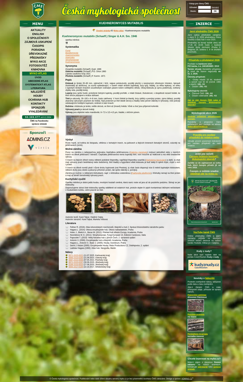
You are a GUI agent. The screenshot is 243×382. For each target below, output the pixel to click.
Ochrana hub (38, 99)
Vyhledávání (38, 111)
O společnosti (38, 38)
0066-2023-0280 (76, 258)
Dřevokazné (38, 53)
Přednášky (38, 57)
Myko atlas (38, 73)
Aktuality (38, 30)
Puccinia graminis (196, 314)
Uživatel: (193, 7)
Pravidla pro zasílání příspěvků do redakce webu (204, 136)
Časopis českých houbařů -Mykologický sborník (204, 157)
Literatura (38, 88)
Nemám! (215, 7)
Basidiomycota (71, 53)
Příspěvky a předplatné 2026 (204, 60)
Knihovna (38, 69)
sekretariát (203, 367)
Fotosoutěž (38, 65)
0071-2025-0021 (76, 255)
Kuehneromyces (72, 62)
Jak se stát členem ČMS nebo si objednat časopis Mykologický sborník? (204, 102)
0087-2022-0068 (76, 260)
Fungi (67, 50)
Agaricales (70, 57)
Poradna (38, 49)
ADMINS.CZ (186, 379)
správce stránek (39, 124)
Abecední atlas (38, 81)
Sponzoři (38, 107)
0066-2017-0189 (76, 267)
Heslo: (193, 11)
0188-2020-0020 (76, 264)
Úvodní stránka (103, 31)
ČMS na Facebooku (39, 121)
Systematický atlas (38, 84)
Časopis (38, 46)
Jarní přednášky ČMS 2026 (204, 31)
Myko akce (38, 61)
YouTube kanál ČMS (204, 232)
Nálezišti (210, 278)
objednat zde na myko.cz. (204, 173)
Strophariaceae (72, 60)
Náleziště (38, 91)
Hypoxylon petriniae (197, 295)
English (38, 34)
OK (215, 11)
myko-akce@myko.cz (197, 126)
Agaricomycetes (72, 55)
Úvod (38, 77)
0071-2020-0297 (76, 262)
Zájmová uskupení (38, 42)
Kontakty (38, 103)
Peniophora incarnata (198, 334)
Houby (38, 95)
